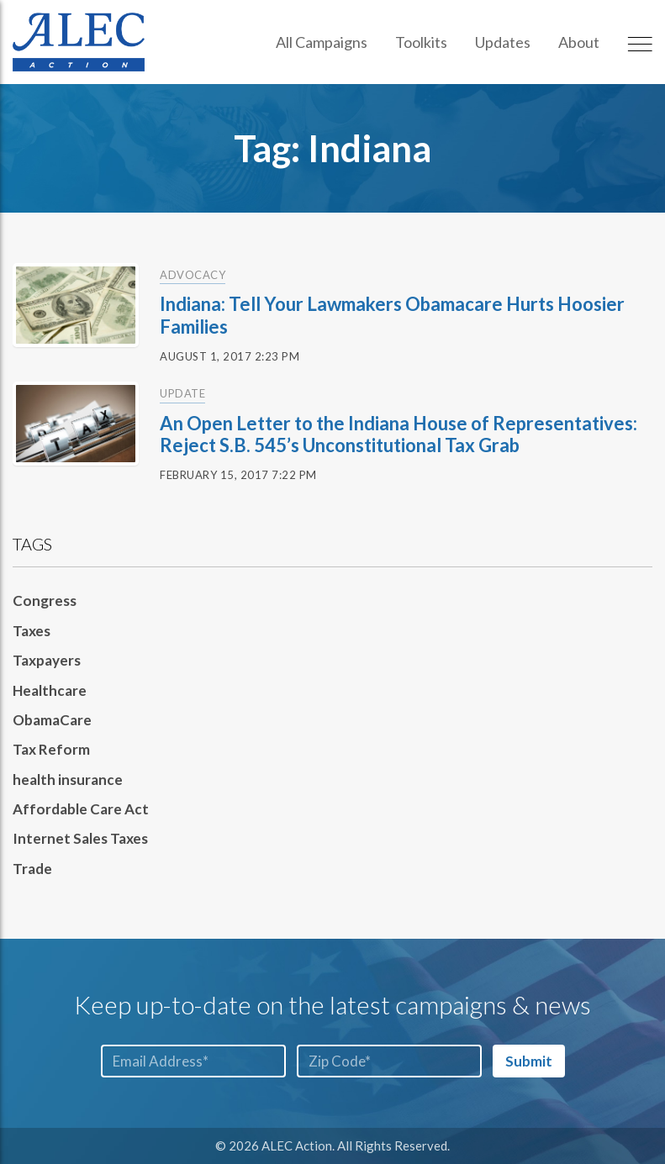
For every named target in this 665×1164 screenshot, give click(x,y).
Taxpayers (47, 660)
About (578, 42)
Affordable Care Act (81, 809)
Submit (528, 1061)
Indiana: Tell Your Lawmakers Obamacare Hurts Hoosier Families (392, 314)
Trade (32, 868)
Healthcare (50, 690)
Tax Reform (51, 749)
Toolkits (421, 42)
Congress (45, 600)
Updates (502, 42)
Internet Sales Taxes (80, 838)
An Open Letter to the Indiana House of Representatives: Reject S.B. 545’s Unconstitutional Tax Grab (398, 434)
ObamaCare (52, 720)
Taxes (31, 631)
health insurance (68, 779)
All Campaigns (321, 42)
